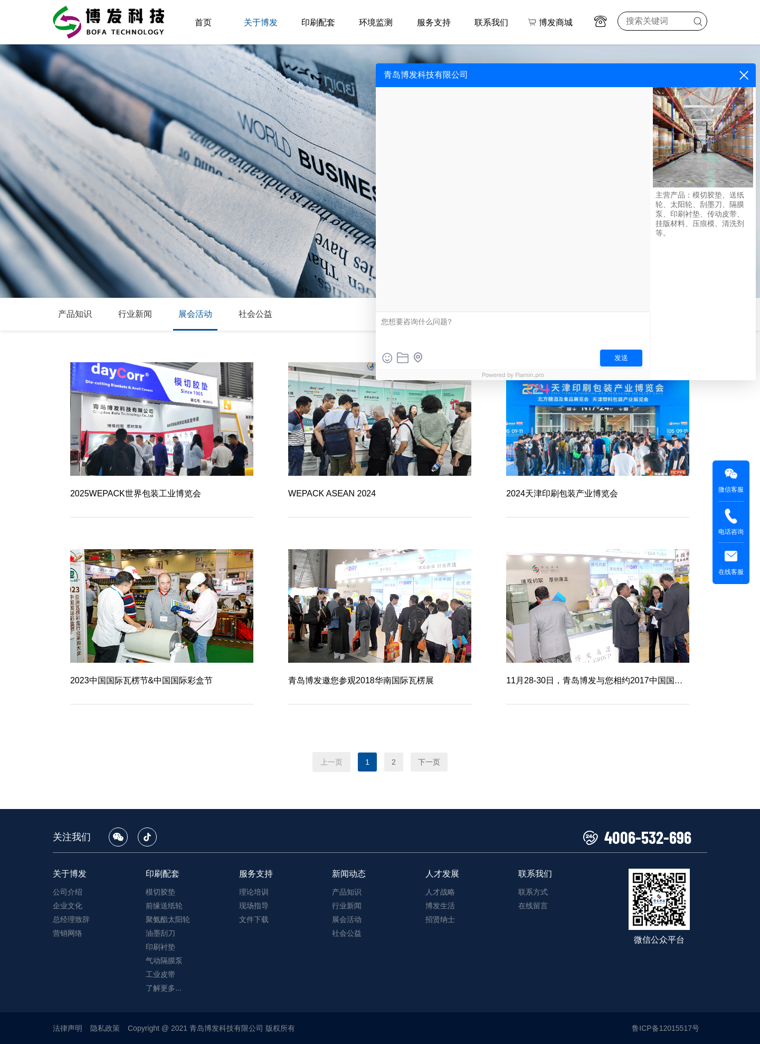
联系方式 (533, 892)
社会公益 (255, 313)
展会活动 (195, 313)
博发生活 (440, 905)
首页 (203, 22)
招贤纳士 (440, 919)
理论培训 (254, 892)
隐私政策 (105, 1028)
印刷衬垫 (160, 947)
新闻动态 (349, 873)
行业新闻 (135, 313)
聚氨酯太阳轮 (168, 919)
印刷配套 (318, 22)
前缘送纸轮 (164, 905)
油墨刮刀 (160, 933)
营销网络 (67, 933)
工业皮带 (160, 974)
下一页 (429, 762)
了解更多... (164, 988)
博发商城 (550, 22)
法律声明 (67, 1028)
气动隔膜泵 (164, 960)
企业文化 (67, 905)
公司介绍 (67, 892)
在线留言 (533, 905)
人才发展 (442, 873)
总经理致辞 (71, 919)
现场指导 (254, 905)
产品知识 (75, 313)
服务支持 (434, 22)
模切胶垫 (160, 892)
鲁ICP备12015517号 (665, 1028)
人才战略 (440, 892)
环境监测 (376, 22)
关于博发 (261, 22)
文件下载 (254, 919)
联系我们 (491, 22)
